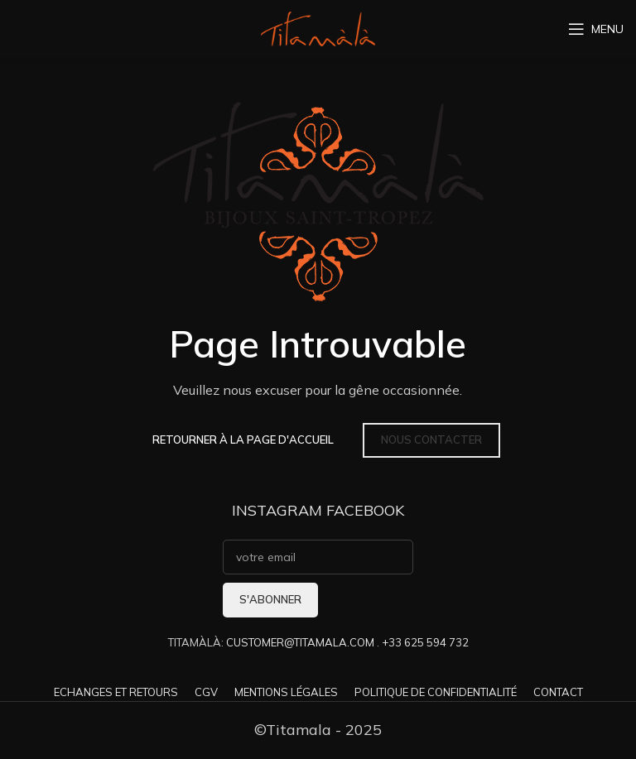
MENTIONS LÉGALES (286, 692)
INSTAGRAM (277, 510)
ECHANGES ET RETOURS (116, 692)
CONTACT (558, 692)
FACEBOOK (365, 510)
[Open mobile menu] (596, 29)
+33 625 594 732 (425, 642)
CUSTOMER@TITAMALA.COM (300, 642)
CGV (206, 692)
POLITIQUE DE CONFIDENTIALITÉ (435, 692)
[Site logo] (318, 27)
